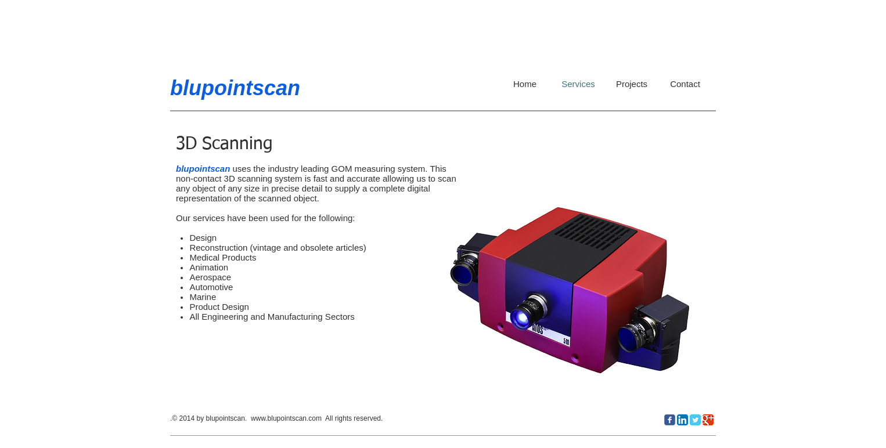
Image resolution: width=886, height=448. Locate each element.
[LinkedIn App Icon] (682, 419)
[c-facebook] (669, 419)
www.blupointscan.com (286, 418)
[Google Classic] (708, 419)
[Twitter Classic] (695, 419)
